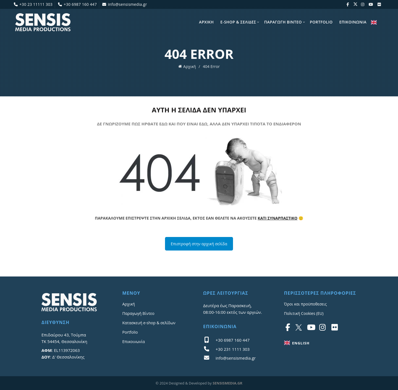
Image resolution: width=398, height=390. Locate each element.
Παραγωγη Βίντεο (283, 22)
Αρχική (189, 66)
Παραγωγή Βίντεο (138, 313)
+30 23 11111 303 (33, 4)
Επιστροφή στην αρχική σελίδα (199, 243)
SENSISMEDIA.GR (227, 383)
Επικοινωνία (133, 341)
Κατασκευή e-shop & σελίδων (149, 322)
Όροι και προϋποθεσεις (305, 304)
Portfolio (321, 22)
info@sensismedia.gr (124, 4)
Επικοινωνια (352, 22)
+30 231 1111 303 (233, 349)
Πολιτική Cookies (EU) (304, 313)
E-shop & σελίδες (238, 22)
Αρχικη (206, 22)
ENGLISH (374, 22)
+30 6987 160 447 (77, 4)
